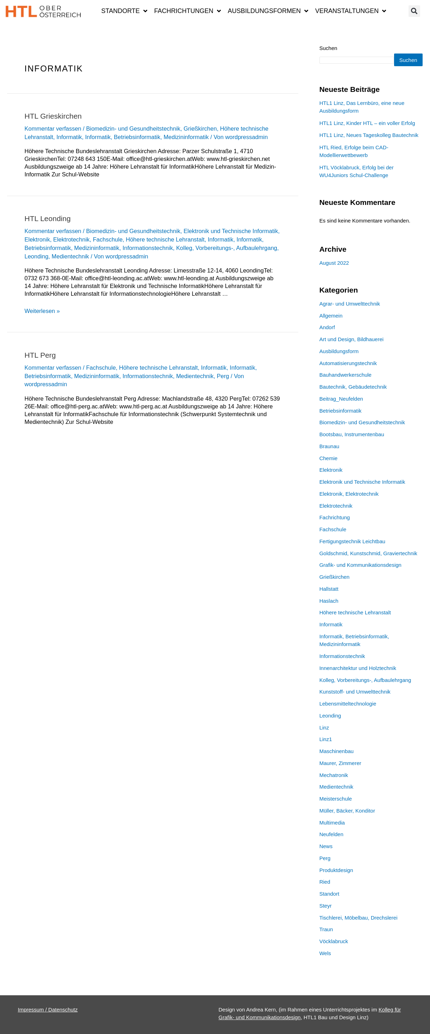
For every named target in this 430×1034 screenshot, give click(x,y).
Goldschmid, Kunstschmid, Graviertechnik (368, 564)
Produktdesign (336, 881)
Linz (324, 738)
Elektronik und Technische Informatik (231, 231)
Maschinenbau (336, 762)
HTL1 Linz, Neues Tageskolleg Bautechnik (369, 146)
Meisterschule (335, 809)
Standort (329, 904)
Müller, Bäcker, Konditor (347, 821)
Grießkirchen (200, 128)
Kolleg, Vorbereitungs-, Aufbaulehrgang (227, 248)
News (326, 857)
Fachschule (108, 239)
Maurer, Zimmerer (340, 774)
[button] (414, 11)
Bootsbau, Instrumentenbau (351, 445)
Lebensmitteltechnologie (347, 714)
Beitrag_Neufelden (341, 409)
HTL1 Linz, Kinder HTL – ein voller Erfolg (367, 134)
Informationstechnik (148, 248)
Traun (326, 940)
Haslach (328, 611)
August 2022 (334, 273)
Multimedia (332, 833)
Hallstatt (328, 599)
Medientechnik (70, 256)
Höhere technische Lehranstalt (165, 239)
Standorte (124, 11)
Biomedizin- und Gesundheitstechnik (133, 128)
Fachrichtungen (187, 11)
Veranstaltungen (350, 11)
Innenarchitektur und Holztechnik (357, 679)
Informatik (69, 137)
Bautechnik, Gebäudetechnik (353, 397)
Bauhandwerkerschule (345, 385)
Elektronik (331, 480)
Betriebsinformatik (340, 421)
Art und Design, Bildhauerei (351, 350)
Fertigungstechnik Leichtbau (352, 552)
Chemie (328, 469)
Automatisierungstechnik (348, 374)
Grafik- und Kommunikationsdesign (360, 575)
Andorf (327, 338)
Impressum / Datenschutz (48, 1010)
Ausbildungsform (339, 362)
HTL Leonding (48, 218)
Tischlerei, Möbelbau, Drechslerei (358, 928)
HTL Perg (40, 355)
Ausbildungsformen (268, 11)
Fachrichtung (334, 528)
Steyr (325, 916)
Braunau (329, 457)
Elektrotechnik (336, 516)
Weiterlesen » (42, 311)
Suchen (328, 48)
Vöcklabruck (333, 952)
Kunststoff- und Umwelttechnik (355, 702)
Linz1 (325, 750)
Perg (223, 376)
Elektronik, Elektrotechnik (57, 239)
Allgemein (331, 326)
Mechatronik (333, 786)
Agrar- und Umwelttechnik (349, 314)
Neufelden (331, 845)
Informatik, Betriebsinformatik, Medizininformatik (147, 137)
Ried (324, 892)
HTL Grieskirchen (53, 116)
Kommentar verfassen (53, 128)
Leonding (37, 256)
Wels (325, 964)
